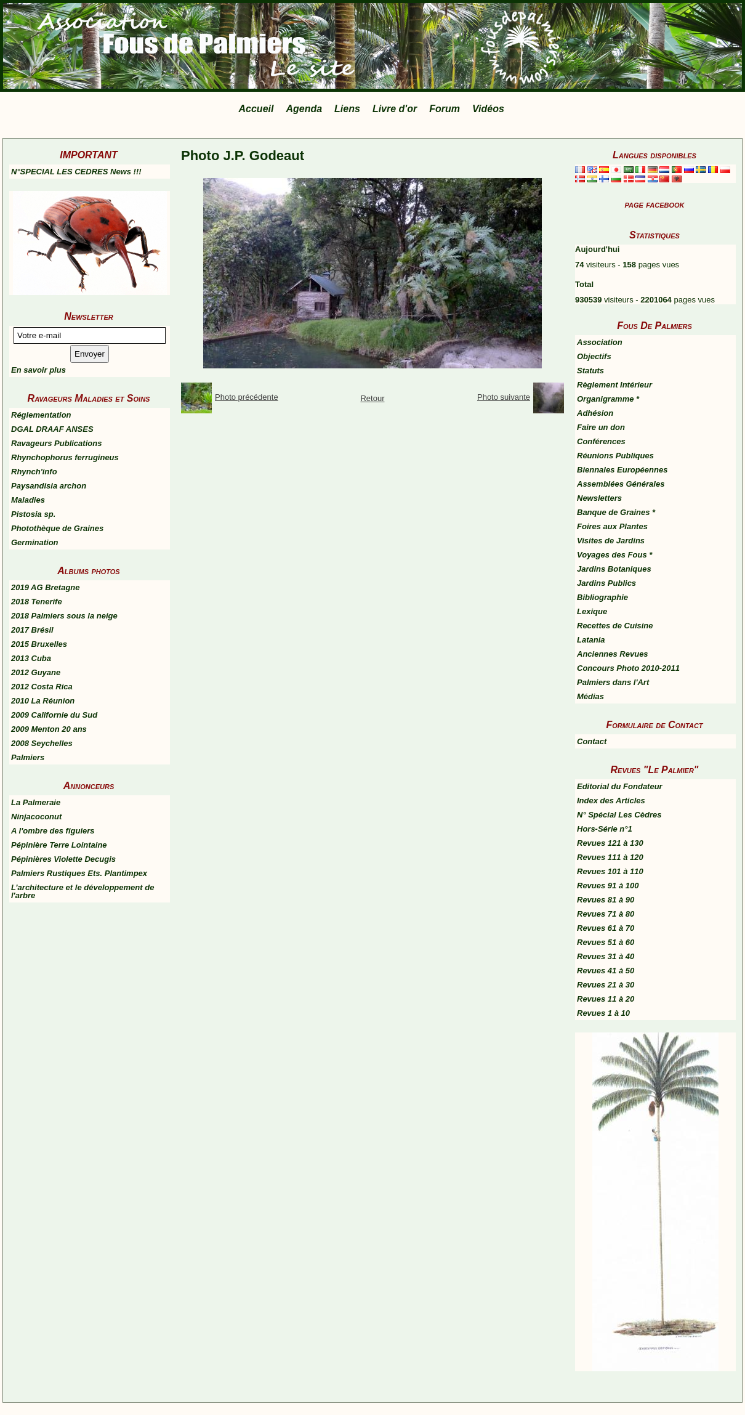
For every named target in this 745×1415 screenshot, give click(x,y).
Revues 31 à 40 (605, 956)
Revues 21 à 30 (605, 984)
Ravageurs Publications (56, 443)
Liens (347, 108)
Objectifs (594, 356)
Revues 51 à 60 (605, 942)
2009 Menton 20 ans (49, 729)
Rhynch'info (34, 471)
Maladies (28, 500)
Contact (591, 741)
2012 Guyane (35, 672)
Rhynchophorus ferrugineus (65, 457)
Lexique (592, 611)
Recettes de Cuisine (615, 625)
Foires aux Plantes (612, 526)
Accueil (256, 108)
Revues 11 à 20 (605, 998)
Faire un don (601, 427)
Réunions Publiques (615, 455)
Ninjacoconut (36, 816)
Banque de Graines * (616, 512)
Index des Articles (611, 800)
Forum (444, 108)
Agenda (304, 108)
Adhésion (595, 413)
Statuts (590, 370)
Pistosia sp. (33, 514)
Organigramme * (608, 398)
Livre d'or (394, 108)
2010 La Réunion (42, 700)
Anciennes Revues (612, 654)
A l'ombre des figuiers (53, 830)
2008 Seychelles (42, 743)
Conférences (601, 441)
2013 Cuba (31, 658)
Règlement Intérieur (614, 384)
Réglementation (41, 415)
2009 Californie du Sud (54, 715)
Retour (372, 398)
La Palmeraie (35, 802)
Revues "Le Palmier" (655, 769)
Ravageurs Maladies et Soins (89, 398)
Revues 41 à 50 (605, 970)
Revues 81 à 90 (605, 899)
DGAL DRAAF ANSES (52, 429)
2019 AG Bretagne (45, 587)
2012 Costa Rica (42, 686)
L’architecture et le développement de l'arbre (82, 891)
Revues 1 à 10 (603, 1013)
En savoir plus (38, 370)
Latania (591, 639)
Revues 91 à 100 (607, 885)
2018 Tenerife (36, 601)
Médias (590, 696)
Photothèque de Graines (57, 528)
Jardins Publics (606, 583)
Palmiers (27, 757)
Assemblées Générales (620, 484)
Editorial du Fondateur (619, 786)
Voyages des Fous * (614, 554)
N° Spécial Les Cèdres (619, 814)
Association (599, 342)
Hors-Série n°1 (604, 828)
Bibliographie (602, 597)
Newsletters (599, 498)
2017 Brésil (32, 630)
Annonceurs (88, 785)
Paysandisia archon (48, 485)
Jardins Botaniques (614, 569)
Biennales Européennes (622, 469)
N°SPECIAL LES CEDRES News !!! (76, 171)
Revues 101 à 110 (610, 871)
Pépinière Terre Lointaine (59, 844)
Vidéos (488, 108)
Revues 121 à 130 (610, 843)
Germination (34, 542)
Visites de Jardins (611, 540)
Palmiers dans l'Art (613, 682)
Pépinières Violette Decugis (63, 859)
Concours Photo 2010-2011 (628, 668)
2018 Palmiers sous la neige (64, 615)
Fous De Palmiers (654, 325)
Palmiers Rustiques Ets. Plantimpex (79, 873)
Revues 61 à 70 (605, 928)
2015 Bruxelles (39, 644)
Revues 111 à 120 (610, 857)
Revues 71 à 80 (605, 913)
